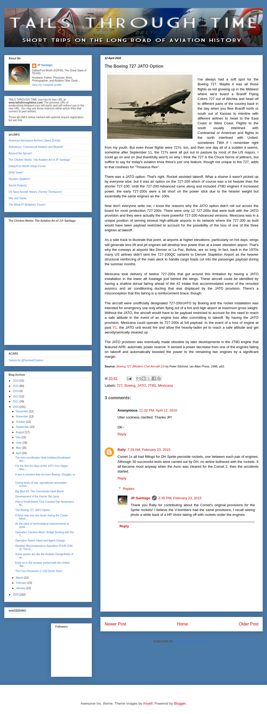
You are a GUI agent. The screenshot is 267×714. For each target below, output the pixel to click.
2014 (16, 391)
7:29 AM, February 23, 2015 (148, 450)
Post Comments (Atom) (192, 641)
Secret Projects (18, 185)
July (18, 437)
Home (182, 624)
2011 (16, 401)
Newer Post (115, 624)
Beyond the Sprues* (20, 153)
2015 (16, 386)
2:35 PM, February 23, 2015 (180, 498)
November (22, 416)
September (23, 426)
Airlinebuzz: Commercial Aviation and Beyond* (36, 146)
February (21, 582)
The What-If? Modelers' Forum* (27, 204)
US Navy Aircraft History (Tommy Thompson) (35, 191)
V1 (114, 327)
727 (120, 385)
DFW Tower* (16, 172)
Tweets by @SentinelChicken (26, 360)
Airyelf (148, 703)
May (19, 447)
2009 (16, 594)
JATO (141, 385)
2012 (16, 396)
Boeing (129, 385)
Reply (121, 434)
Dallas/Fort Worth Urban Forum (27, 166)
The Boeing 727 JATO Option (32, 510)
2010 (16, 406)
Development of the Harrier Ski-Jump (37, 496)
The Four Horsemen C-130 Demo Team (38, 571)
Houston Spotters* (19, 179)
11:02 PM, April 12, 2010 (158, 410)
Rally (121, 450)
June (19, 442)
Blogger (180, 703)
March (20, 577)
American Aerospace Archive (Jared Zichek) (35, 140)
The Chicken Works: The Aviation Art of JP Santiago (39, 159)
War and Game (17, 198)
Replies (128, 489)
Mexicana (165, 385)
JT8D (152, 385)
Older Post (248, 624)
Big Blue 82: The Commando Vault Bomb (39, 491)
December (22, 411)
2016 (16, 380)
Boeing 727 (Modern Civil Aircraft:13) (140, 366)
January (21, 588)
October (21, 421)
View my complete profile (47, 84)
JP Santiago (140, 498)
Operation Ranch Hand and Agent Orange (40, 540)
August (20, 432)
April (19, 453)
